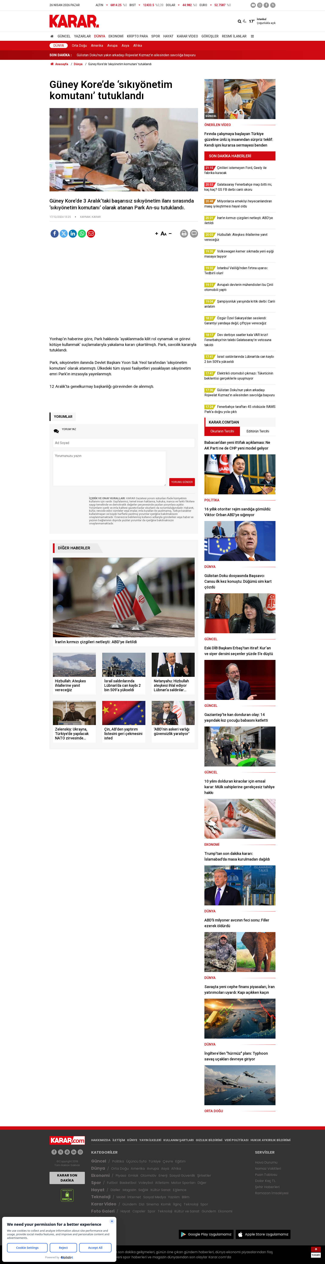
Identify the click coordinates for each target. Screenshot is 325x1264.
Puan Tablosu (266, 1174)
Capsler (139, 1211)
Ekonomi (116, 36)
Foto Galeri (102, 1211)
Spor (155, 36)
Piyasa (121, 1175)
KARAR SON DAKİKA (67, 1178)
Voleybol (145, 1182)
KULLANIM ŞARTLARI (178, 1140)
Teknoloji (100, 1197)
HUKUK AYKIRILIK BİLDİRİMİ (271, 1140)
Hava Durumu (266, 1162)
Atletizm (162, 1182)
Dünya (99, 36)
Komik (166, 1204)
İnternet (134, 1197)
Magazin (129, 1189)
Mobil (120, 1197)
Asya (125, 46)
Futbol (112, 1182)
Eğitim (180, 1161)
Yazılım (174, 1197)
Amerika (97, 46)
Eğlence (179, 1189)
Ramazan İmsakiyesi (271, 1193)
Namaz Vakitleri (268, 1168)
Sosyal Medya (154, 1197)
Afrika (137, 46)
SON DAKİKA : (61, 55)
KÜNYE (132, 1140)
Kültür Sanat (160, 1189)
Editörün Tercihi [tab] (258, 431)
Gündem (129, 1204)
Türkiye (155, 1161)
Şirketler (204, 1175)
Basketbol (128, 1182)
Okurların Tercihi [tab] (222, 431)
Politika (118, 1161)
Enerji (162, 1175)
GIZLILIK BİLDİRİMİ (209, 1140)
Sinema (152, 1204)
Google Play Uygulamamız (209, 1234)
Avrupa (112, 46)
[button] (156, 234)
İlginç (177, 1204)
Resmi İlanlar (234, 36)
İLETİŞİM (119, 1140)
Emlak (133, 1175)
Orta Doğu (79, 46)
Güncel (64, 36)
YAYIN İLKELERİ (150, 1140)
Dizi (141, 1204)
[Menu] (251, 36)
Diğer (202, 1182)
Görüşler (210, 36)
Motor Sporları (183, 1182)
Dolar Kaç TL (265, 1180)
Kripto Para (137, 36)
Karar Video (187, 36)
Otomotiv (148, 1175)
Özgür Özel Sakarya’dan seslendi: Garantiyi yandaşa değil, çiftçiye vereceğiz (133, 55)
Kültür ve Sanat (187, 1211)
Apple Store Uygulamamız (266, 1234)
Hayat (168, 36)
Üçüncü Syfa (136, 1161)
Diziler (115, 1189)
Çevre (168, 1161)
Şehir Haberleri (267, 1186)
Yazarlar (82, 36)
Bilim (185, 1197)
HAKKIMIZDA (100, 1140)
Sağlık (143, 1189)
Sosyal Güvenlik (182, 1175)
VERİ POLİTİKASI (236, 1140)
